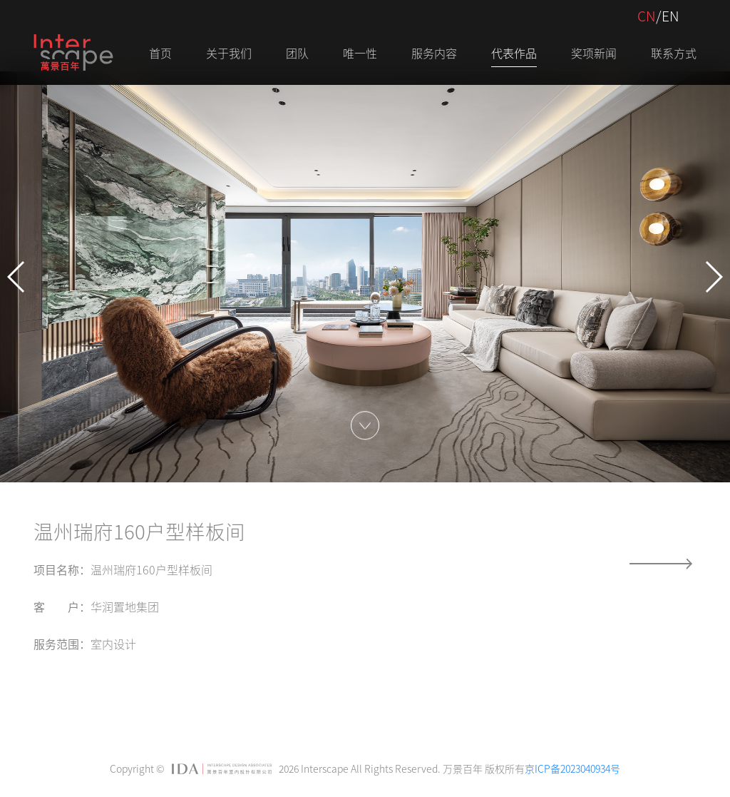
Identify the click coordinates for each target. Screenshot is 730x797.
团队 (297, 52)
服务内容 (434, 52)
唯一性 (360, 52)
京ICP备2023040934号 (572, 768)
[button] (16, 277)
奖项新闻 (594, 52)
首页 (160, 52)
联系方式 (673, 52)
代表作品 (514, 52)
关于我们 (229, 52)
